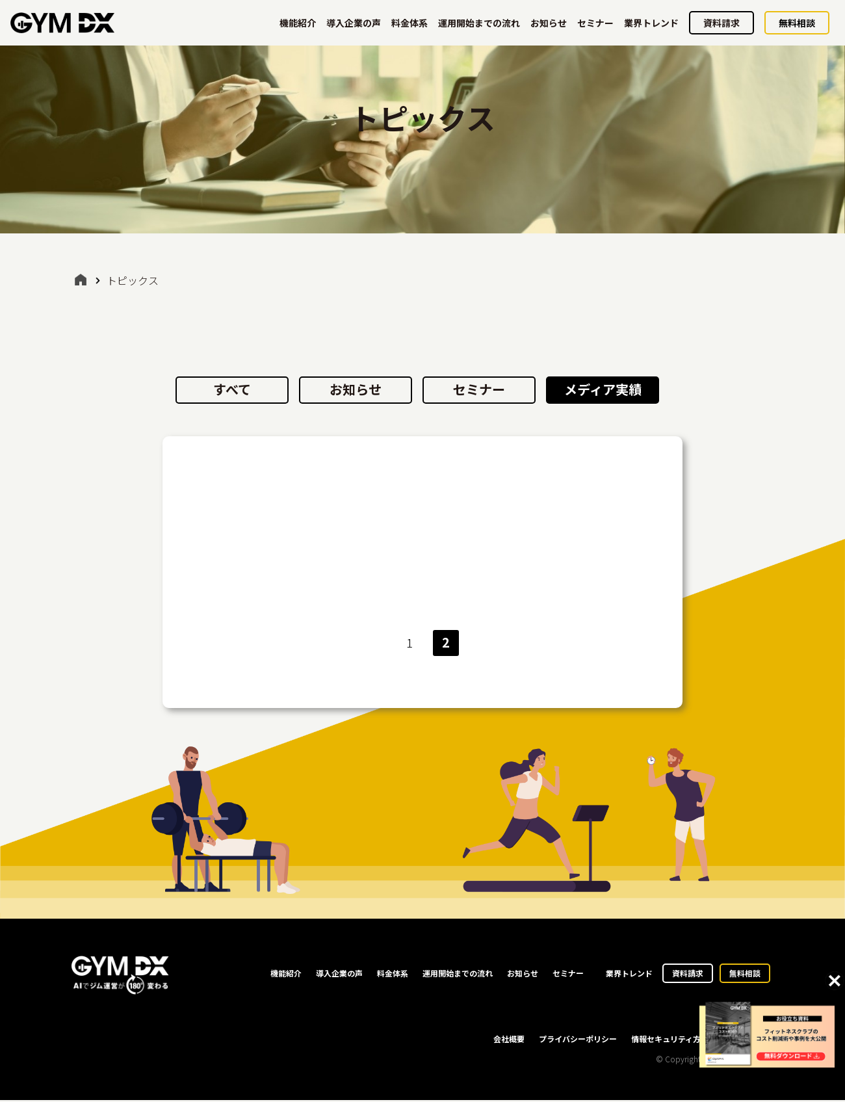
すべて (232, 389)
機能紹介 (298, 22)
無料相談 (797, 22)
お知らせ (548, 22)
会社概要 (509, 1040)
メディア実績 (603, 389)
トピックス (133, 280)
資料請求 (721, 22)
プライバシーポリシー (578, 1040)
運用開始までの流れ (479, 22)
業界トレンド (651, 22)
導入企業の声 (353, 22)
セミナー (595, 22)
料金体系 (409, 22)
